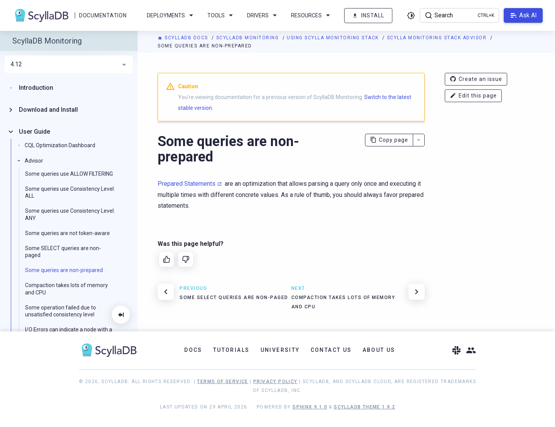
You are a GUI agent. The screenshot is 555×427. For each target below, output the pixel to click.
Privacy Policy (275, 381)
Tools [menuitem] (221, 15)
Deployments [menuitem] (171, 15)
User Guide (34, 131)
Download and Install (48, 109)
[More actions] (419, 140)
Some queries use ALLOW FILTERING (69, 174)
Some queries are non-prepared (64, 270)
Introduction (36, 87)
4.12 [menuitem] (68, 64)
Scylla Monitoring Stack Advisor (437, 37)
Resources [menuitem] (312, 15)
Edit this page (473, 95)
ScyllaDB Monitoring (248, 37)
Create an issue (476, 79)
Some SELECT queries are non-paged (63, 251)
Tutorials (231, 350)
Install (368, 16)
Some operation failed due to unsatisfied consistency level (60, 311)
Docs (193, 350)
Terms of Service (222, 381)
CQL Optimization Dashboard (60, 145)
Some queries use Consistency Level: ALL (70, 192)
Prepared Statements (186, 183)
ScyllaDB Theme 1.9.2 (364, 407)
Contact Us (331, 350)
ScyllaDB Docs (184, 37)
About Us (379, 350)
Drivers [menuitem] (263, 15)
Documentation (102, 15)
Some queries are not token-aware (67, 233)
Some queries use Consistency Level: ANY (70, 214)
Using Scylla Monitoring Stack (333, 37)
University (280, 350)
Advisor (34, 161)
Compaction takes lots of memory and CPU (66, 288)
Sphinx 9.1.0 (310, 407)
